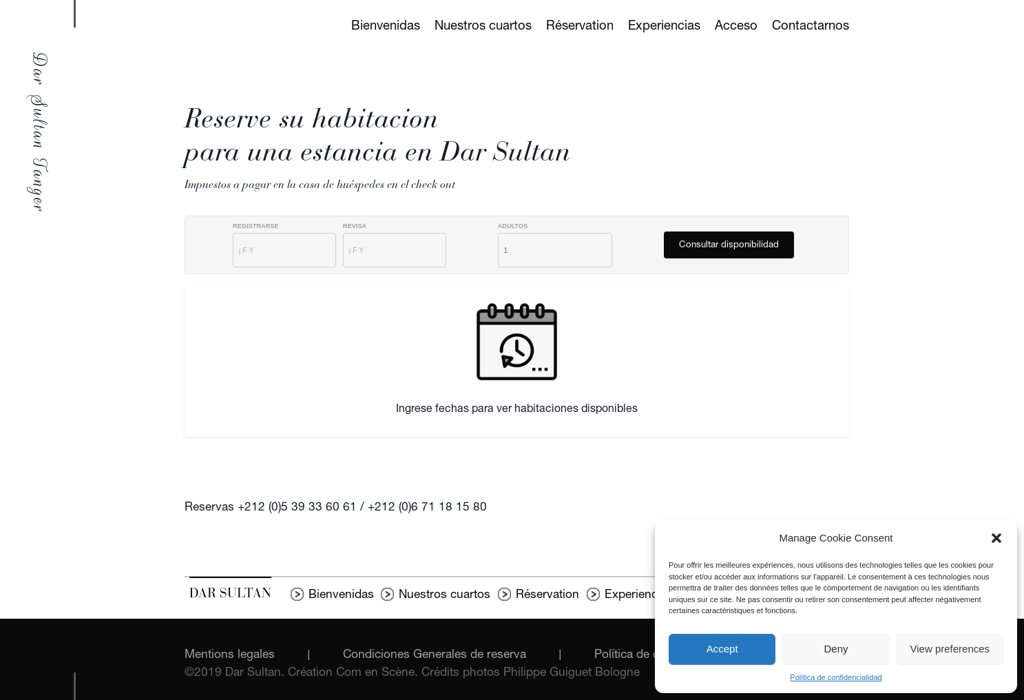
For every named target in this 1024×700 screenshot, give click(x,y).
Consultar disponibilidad (729, 245)
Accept (722, 649)
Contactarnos (810, 27)
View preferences (950, 649)
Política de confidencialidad (835, 677)
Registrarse (256, 226)
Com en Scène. (378, 673)
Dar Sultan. (256, 673)
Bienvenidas (385, 27)
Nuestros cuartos (483, 27)
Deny (836, 649)
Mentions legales (230, 655)
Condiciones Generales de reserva (434, 655)
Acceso (736, 27)
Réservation (580, 27)
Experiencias (664, 27)
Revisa (354, 226)
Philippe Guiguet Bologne (571, 673)
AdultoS (513, 226)
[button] (996, 538)
